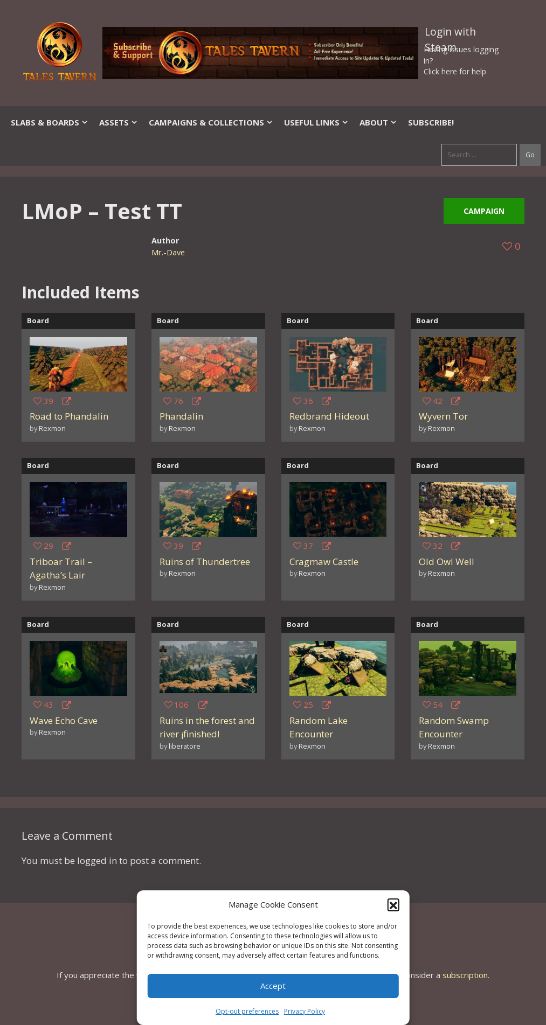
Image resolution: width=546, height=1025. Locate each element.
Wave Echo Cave (64, 720)
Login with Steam (450, 34)
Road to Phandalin (69, 416)
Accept (273, 985)
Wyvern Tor (443, 416)
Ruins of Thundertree (205, 561)
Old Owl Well (446, 561)
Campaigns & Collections (211, 122)
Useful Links (316, 122)
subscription (465, 975)
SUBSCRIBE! (431, 122)
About (378, 122)
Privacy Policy (304, 1011)
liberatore (185, 746)
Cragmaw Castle (323, 561)
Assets (118, 122)
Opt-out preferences (247, 1011)
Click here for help (455, 71)
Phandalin (181, 416)
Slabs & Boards (49, 122)
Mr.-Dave (168, 252)
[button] (393, 904)
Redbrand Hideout (329, 416)
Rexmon (52, 428)
